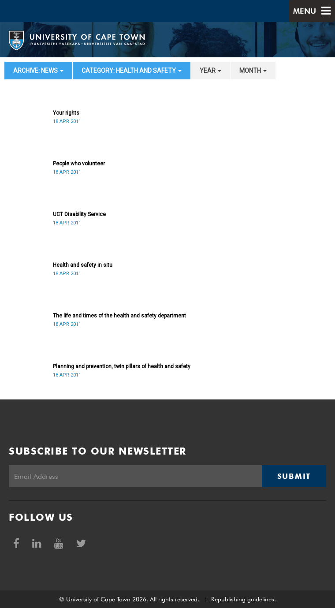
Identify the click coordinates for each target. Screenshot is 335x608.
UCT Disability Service (79, 214)
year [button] (210, 70)
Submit (294, 476)
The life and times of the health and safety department (119, 316)
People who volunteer (79, 163)
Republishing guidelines (242, 599)
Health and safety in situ (82, 265)
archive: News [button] (38, 70)
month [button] (253, 70)
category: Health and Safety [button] (132, 70)
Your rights (66, 113)
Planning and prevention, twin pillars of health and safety (121, 366)
